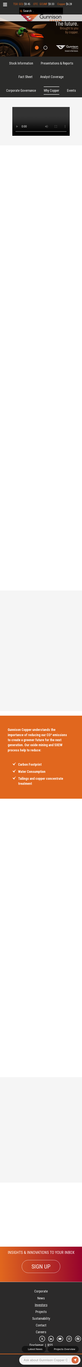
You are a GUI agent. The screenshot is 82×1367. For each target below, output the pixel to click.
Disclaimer (36, 1345)
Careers (41, 1332)
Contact (41, 1325)
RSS (50, 1345)
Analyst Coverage (52, 77)
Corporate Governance (21, 90)
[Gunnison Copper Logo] (41, 17)
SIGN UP (41, 1266)
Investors (41, 1305)
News (41, 1298)
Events (71, 90)
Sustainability (41, 1318)
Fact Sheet (25, 77)
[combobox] (41, 11)
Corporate (41, 1291)
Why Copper (51, 90)
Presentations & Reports (57, 63)
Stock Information (21, 63)
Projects (41, 1312)
